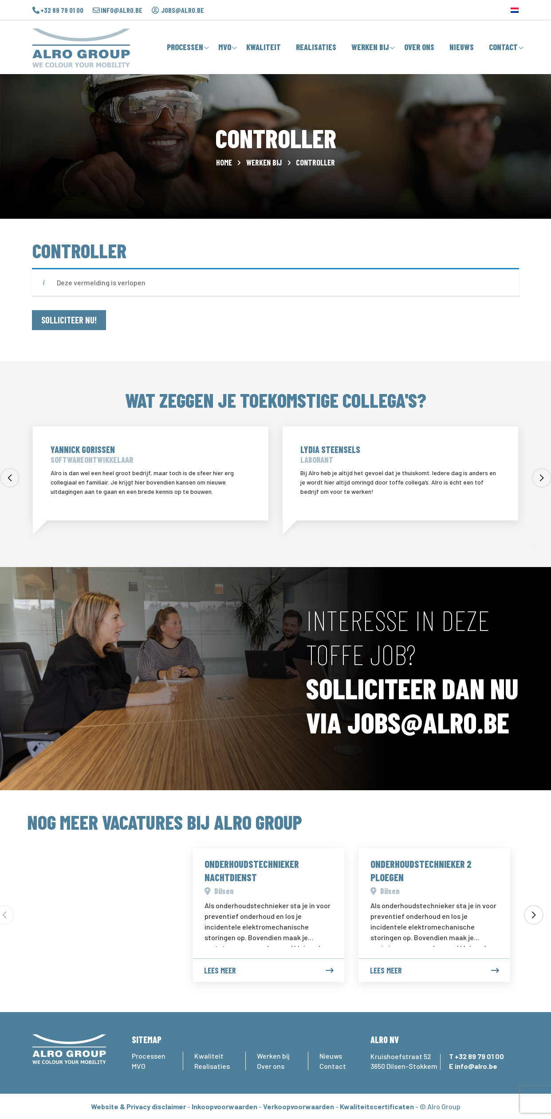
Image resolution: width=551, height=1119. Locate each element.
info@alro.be (121, 10)
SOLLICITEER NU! (69, 320)
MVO (139, 1066)
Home (224, 162)
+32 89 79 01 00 (61, 10)
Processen (148, 1056)
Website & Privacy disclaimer (138, 1106)
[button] (10, 478)
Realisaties (212, 1066)
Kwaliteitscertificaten (377, 1106)
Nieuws (330, 1056)
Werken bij (264, 162)
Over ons (270, 1066)
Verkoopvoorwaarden (298, 1106)
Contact (332, 1066)
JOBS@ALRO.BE (428, 722)
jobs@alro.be (182, 10)
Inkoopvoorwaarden (224, 1106)
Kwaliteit (209, 1056)
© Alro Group (440, 1106)
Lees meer (268, 970)
